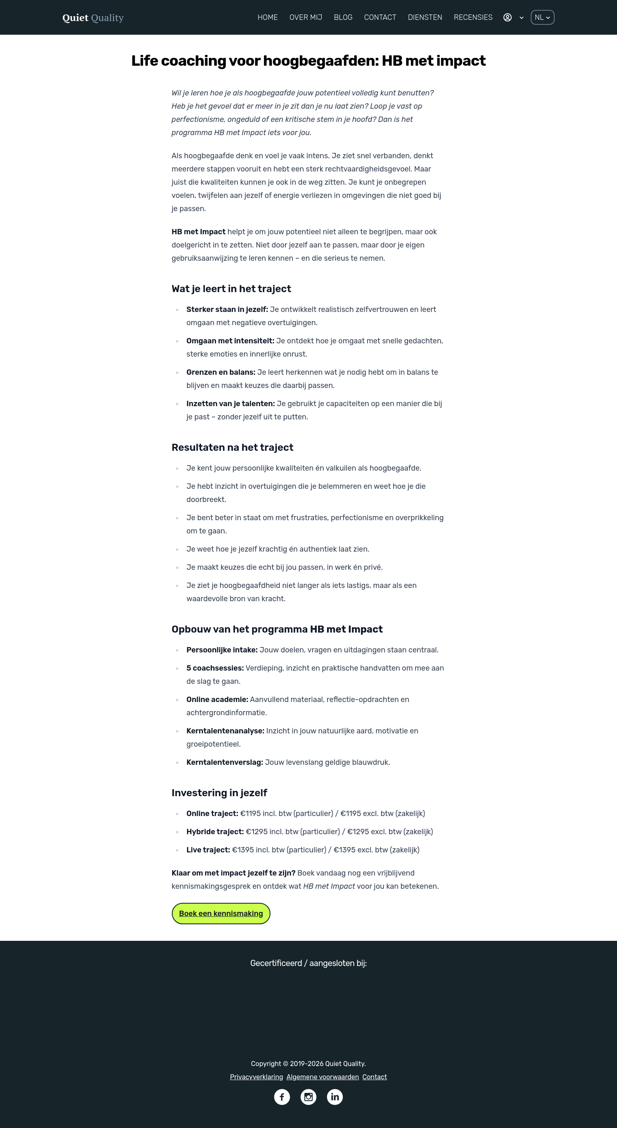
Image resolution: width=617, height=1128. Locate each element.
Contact (375, 1077)
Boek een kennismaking (221, 913)
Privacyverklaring (256, 1077)
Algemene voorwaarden (323, 1077)
